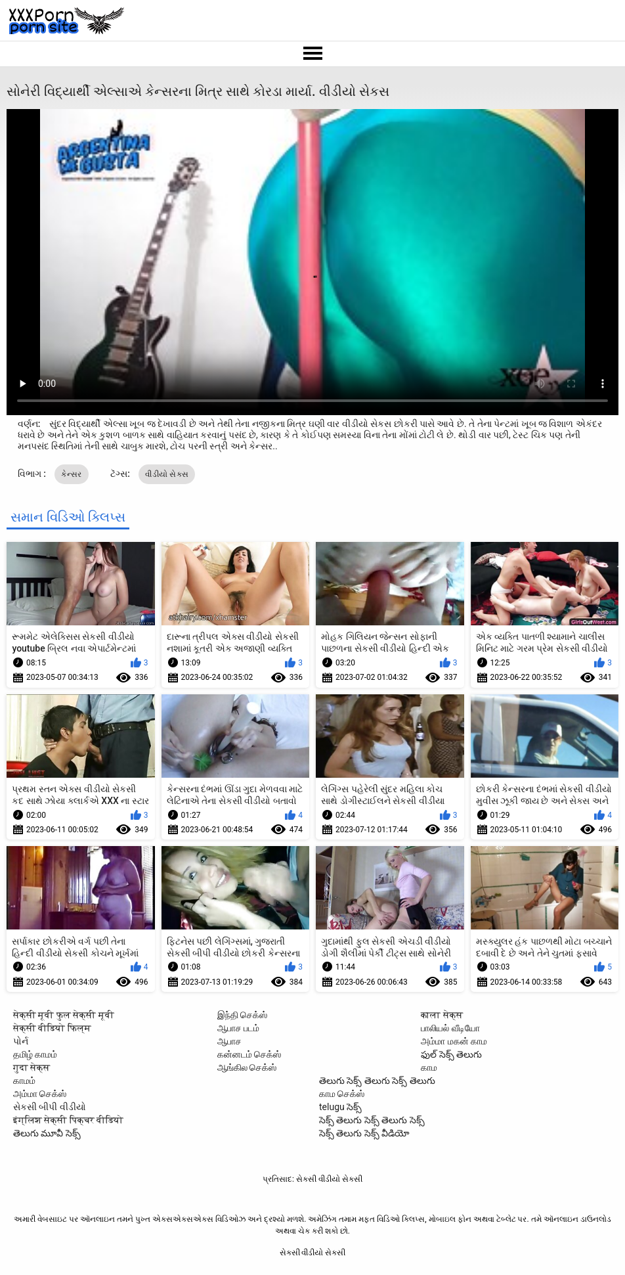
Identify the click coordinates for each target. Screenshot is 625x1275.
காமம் (24, 1080)
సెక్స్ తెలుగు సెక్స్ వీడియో (364, 1133)
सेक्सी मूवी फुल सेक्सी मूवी (63, 1015)
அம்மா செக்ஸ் (39, 1093)
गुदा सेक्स (31, 1067)
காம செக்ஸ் (341, 1093)
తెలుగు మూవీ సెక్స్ (47, 1133)
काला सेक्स (441, 1015)
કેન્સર (71, 474)
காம (429, 1067)
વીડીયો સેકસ (166, 474)
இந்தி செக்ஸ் (242, 1015)
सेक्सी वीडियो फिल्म (52, 1028)
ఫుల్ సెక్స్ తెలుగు (451, 1054)
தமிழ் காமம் (35, 1054)
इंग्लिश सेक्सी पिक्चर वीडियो (68, 1120)
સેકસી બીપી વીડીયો (49, 1107)
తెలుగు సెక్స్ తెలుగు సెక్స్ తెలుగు (377, 1080)
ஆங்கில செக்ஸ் (246, 1067)
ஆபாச (229, 1041)
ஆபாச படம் (238, 1028)
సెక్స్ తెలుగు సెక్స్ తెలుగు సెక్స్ (372, 1120)
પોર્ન (20, 1041)
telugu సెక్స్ (340, 1107)
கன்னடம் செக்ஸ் (249, 1054)
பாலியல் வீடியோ (450, 1028)
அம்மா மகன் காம (454, 1041)
